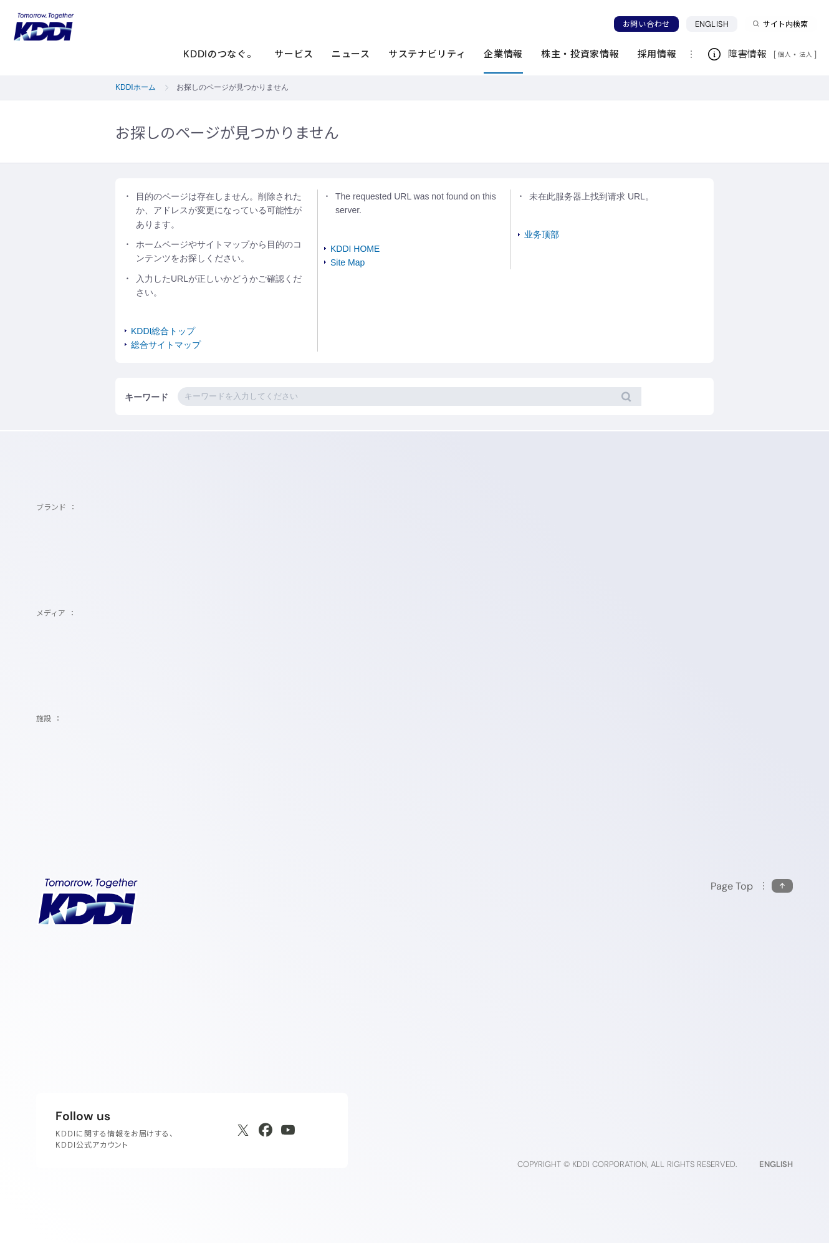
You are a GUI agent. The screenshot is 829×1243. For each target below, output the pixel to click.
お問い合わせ (646, 24)
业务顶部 (541, 234)
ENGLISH (716, 23)
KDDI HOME (355, 249)
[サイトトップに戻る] (43, 26)
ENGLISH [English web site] (776, 1164)
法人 (806, 54)
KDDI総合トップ (163, 331)
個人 (784, 54)
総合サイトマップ (166, 345)
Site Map (347, 262)
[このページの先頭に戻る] (752, 886)
